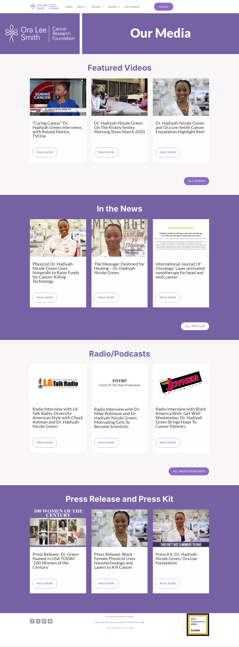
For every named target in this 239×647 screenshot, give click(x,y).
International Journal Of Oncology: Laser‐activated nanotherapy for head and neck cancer (180, 270)
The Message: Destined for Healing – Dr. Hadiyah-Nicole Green (119, 268)
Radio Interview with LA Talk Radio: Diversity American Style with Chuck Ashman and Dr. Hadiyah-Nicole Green (58, 418)
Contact (112, 6)
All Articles (194, 326)
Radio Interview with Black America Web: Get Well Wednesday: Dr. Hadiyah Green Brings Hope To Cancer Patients (181, 418)
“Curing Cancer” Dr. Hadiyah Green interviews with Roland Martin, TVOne (57, 129)
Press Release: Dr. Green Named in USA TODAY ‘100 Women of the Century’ (56, 561)
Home (69, 6)
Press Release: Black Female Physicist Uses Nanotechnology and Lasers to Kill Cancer (114, 561)
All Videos (196, 181)
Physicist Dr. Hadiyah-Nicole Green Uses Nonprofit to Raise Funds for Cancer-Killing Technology (56, 272)
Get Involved (131, 6)
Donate (96, 6)
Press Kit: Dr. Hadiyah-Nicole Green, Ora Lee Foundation (177, 559)
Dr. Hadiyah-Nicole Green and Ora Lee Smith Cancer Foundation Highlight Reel (180, 127)
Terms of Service (123, 629)
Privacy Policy (110, 629)
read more (45, 152)
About (80, 6)
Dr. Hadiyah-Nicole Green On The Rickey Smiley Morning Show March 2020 (119, 127)
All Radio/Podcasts (188, 472)
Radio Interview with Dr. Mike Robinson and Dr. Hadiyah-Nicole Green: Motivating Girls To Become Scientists (117, 418)
